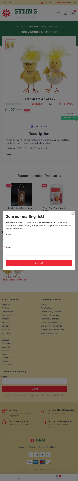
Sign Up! (39, 263)
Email (8, 234)
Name (8, 247)
